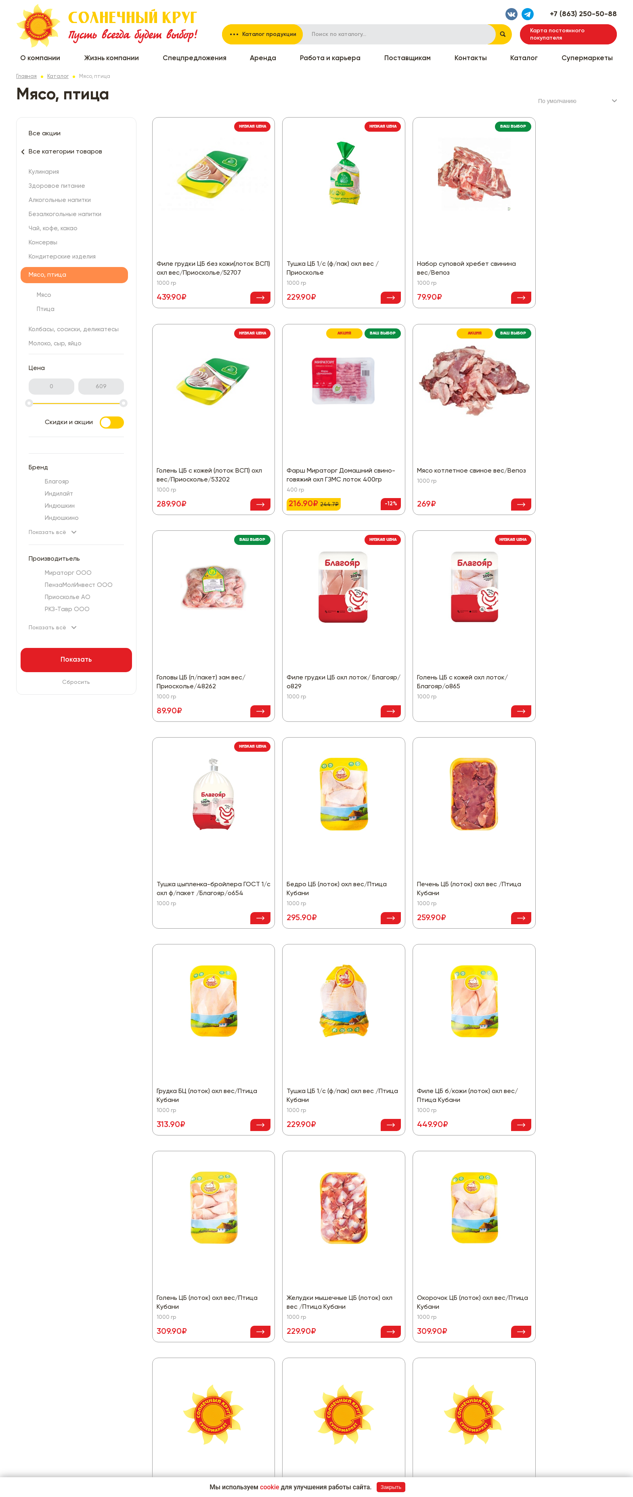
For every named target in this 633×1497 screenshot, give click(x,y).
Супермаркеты (587, 58)
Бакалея (290, 1379)
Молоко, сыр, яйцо (55, 344)
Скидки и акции (84, 422)
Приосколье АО (67, 597)
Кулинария (44, 172)
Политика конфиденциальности (529, 1331)
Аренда (263, 58)
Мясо (44, 295)
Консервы (43, 243)
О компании (40, 58)
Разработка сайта (563, 1469)
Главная (26, 76)
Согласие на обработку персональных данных (551, 1343)
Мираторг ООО (68, 573)
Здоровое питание (57, 186)
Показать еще (385, 1250)
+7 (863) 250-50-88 (583, 14)
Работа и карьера (330, 58)
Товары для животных (411, 1391)
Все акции (45, 133)
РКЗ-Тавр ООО (67, 609)
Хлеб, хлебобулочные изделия (423, 1404)
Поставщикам (407, 58)
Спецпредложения (194, 58)
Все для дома (297, 1404)
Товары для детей (406, 1379)
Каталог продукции (269, 34)
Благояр (57, 482)
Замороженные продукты (416, 1331)
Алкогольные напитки (60, 200)
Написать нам (517, 1397)
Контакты (471, 58)
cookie (269, 1487)
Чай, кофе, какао (53, 228)
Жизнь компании (111, 58)
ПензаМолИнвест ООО (79, 585)
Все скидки (191, 1331)
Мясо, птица (47, 275)
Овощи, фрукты (403, 1355)
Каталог (524, 58)
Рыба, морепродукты (410, 1367)
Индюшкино (62, 518)
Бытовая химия (299, 1391)
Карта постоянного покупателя (557, 34)
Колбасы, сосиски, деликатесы (74, 329)
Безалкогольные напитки (65, 214)
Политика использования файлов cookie (541, 1355)
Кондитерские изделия (62, 257)
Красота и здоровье (410, 1343)
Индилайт (59, 494)
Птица (45, 309)
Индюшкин (60, 506)
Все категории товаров (65, 152)
